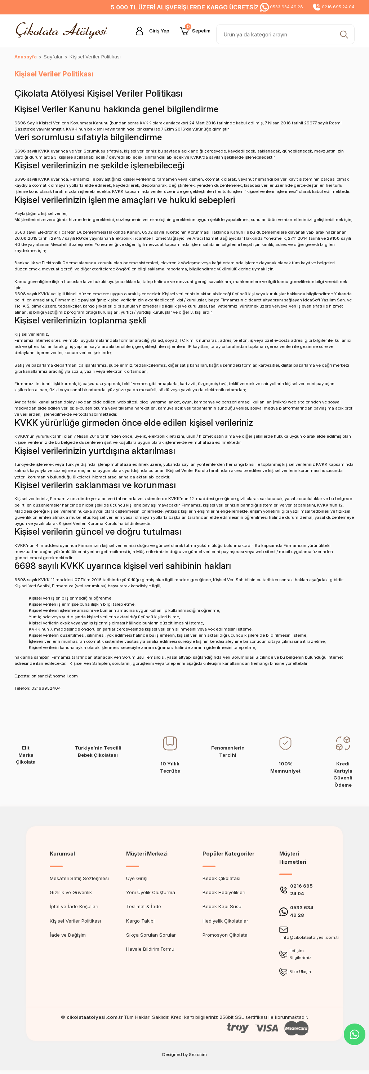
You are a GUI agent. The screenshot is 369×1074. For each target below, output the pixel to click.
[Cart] (195, 31)
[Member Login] (149, 31)
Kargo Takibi (140, 921)
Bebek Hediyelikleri (224, 892)
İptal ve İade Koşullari (74, 906)
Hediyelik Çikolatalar (225, 921)
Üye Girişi (136, 878)
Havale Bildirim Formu (150, 949)
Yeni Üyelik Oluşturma (150, 892)
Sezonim (198, 1058)
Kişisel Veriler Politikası (75, 921)
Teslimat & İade (143, 906)
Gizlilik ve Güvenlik (71, 892)
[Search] (285, 34)
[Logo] (63, 30)
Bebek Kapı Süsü (222, 906)
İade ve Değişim (68, 935)
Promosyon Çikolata (225, 935)
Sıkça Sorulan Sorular (151, 935)
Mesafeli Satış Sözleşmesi (79, 878)
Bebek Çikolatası (221, 878)
